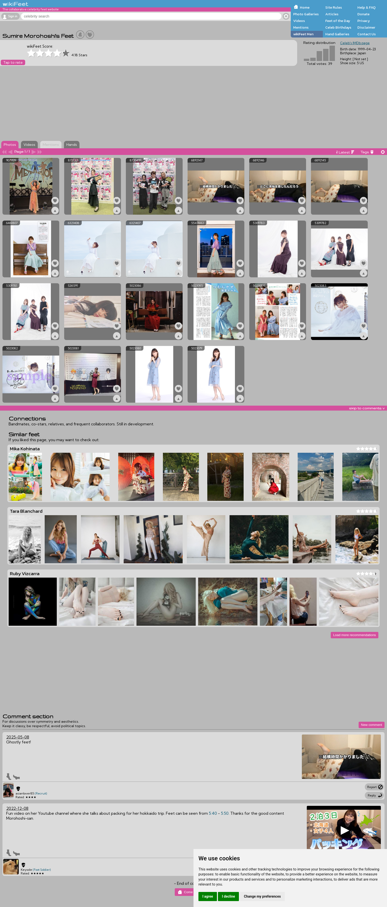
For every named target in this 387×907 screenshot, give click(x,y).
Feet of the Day (337, 20)
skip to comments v (367, 408)
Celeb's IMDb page (355, 43)
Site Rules (333, 7)
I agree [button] (207, 896)
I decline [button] (228, 896)
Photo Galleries (306, 14)
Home (305, 7)
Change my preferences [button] (262, 896)
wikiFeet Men (303, 34)
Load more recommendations (354, 635)
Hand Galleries (337, 34)
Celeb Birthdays (338, 27)
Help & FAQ (366, 7)
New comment (371, 725)
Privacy (363, 20)
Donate (363, 14)
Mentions (301, 27)
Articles (331, 14)
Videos (299, 20)
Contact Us (366, 34)
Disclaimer (366, 27)
